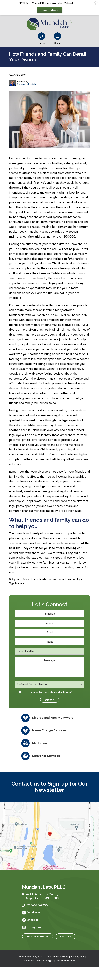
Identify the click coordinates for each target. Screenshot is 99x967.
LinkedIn (32, 920)
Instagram (34, 927)
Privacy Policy (78, 956)
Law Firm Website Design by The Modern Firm (49, 960)
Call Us (41, 43)
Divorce (19, 583)
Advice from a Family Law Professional (44, 579)
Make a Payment (37, 936)
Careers (65, 936)
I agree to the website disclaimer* (51, 692)
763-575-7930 (37, 905)
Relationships (74, 579)
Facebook (33, 912)
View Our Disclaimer (57, 956)
